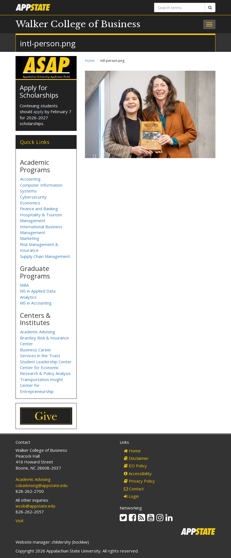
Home (90, 60)
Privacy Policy (139, 481)
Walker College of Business (78, 24)
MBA (24, 285)
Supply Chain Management (45, 256)
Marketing (29, 238)
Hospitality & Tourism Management (41, 217)
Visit (20, 520)
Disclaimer (136, 458)
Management (32, 232)
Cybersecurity (33, 197)
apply (38, 111)
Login (131, 496)
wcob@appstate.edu (35, 506)
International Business (41, 226)
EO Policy (135, 465)
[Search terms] (179, 7)
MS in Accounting (36, 303)
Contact (134, 488)
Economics (30, 203)
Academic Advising (37, 331)
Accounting (30, 179)
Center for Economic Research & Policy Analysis (45, 370)
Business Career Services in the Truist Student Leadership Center (46, 355)
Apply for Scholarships (39, 91)
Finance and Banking (39, 208)
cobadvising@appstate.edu (41, 485)
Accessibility (138, 473)
